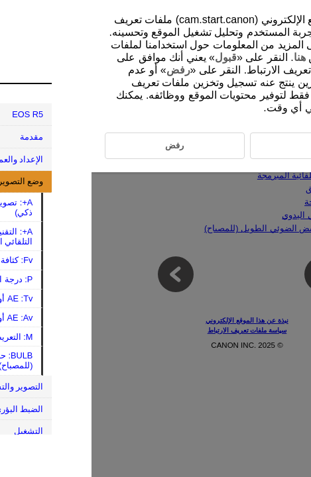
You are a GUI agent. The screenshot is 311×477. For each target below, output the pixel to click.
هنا (208, 57)
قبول (134, 57)
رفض (87, 70)
